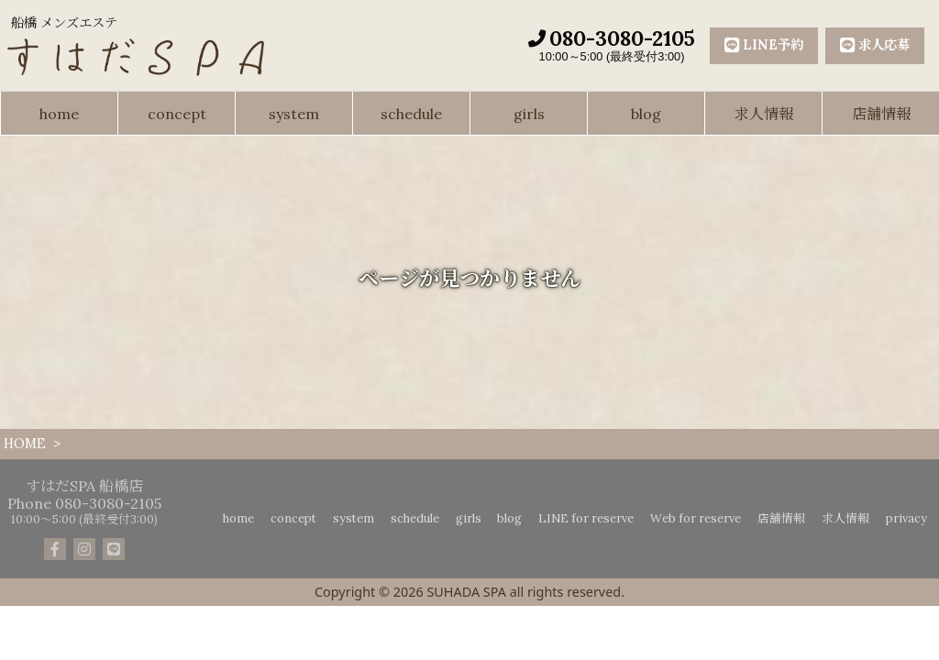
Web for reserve (695, 518)
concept (177, 113)
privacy (906, 518)
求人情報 (764, 113)
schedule (411, 113)
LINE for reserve (586, 518)
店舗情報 (881, 113)
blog (646, 113)
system (294, 113)
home (59, 113)
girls (529, 113)
